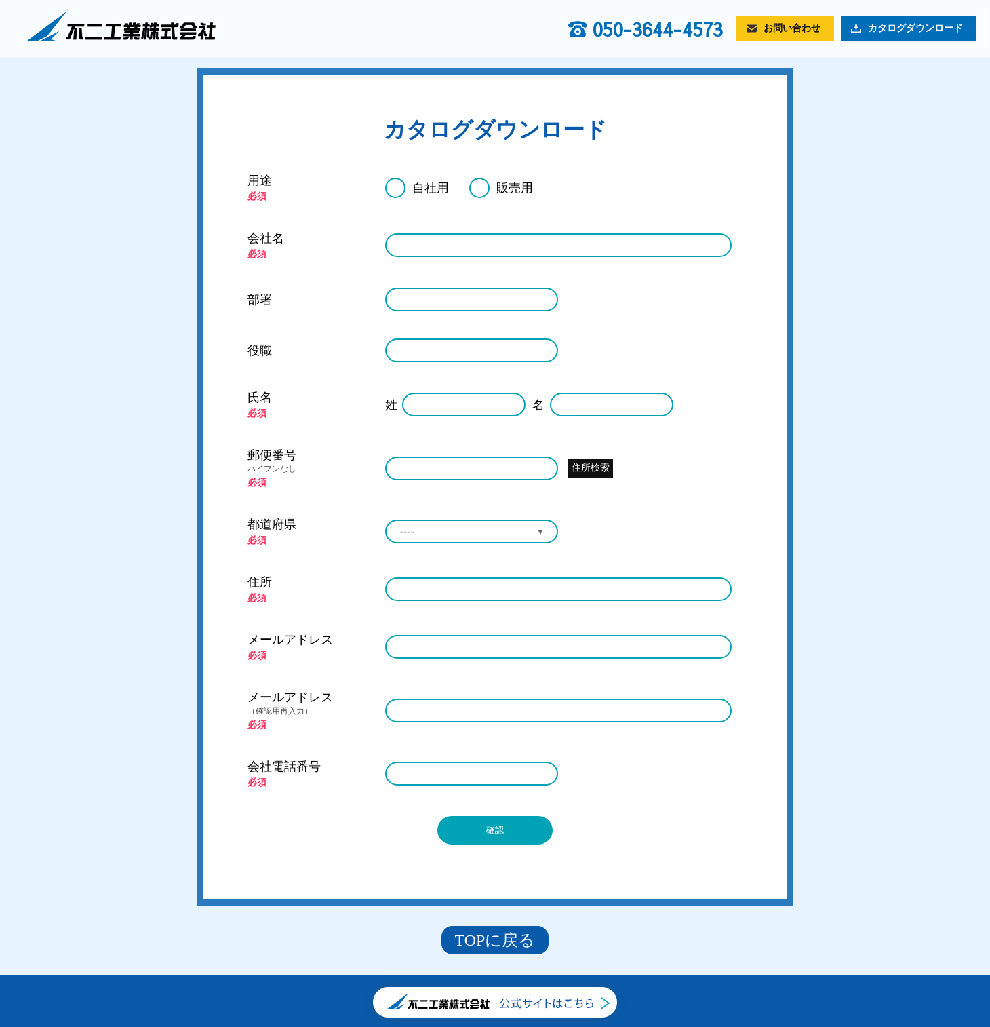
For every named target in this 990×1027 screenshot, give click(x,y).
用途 (260, 180)
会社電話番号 (284, 766)
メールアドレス (290, 639)
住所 (260, 582)
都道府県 (272, 524)
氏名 (260, 397)
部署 (260, 300)
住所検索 (591, 467)
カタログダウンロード (915, 28)
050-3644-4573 (657, 29)
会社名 (266, 238)
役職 (260, 350)
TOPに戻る (495, 940)
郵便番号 (310, 461)
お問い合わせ (792, 28)
